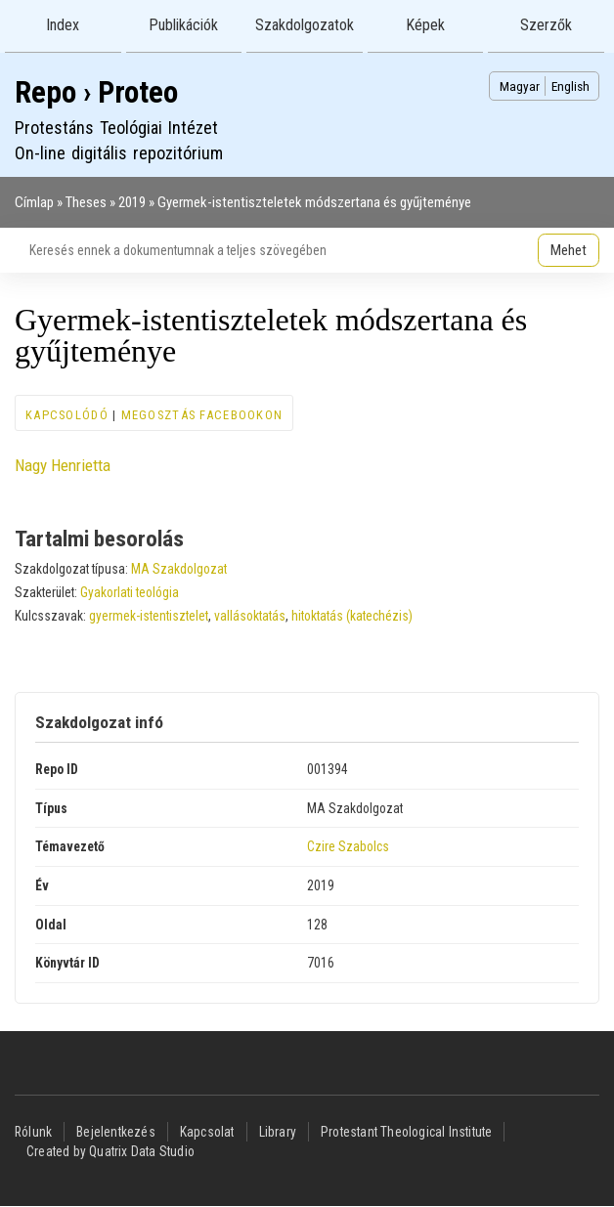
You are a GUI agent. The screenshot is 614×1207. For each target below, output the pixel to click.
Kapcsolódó (67, 415)
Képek (425, 25)
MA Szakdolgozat (179, 569)
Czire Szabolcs (348, 846)
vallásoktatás (249, 616)
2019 (132, 202)
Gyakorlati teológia (129, 592)
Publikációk (183, 25)
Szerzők (546, 25)
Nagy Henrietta (62, 465)
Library (277, 1132)
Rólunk (33, 1132)
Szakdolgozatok (304, 25)
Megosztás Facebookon (202, 415)
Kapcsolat (207, 1132)
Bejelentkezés (115, 1132)
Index (62, 25)
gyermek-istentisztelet (148, 616)
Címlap (34, 202)
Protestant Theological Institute (406, 1132)
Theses (86, 202)
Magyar (520, 86)
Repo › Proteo (96, 92)
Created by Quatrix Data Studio (110, 1151)
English (570, 86)
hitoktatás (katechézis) (352, 616)
